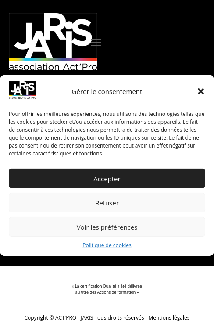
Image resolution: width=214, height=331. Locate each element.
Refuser (107, 202)
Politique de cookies (107, 245)
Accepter (106, 178)
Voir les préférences (107, 227)
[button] (200, 91)
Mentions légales (169, 317)
